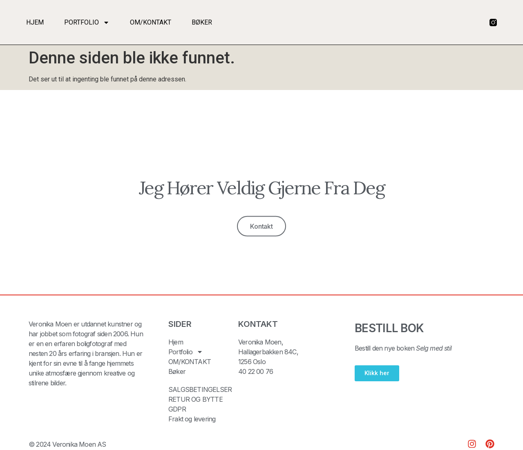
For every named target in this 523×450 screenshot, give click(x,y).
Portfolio (87, 22)
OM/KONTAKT (150, 22)
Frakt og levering (191, 419)
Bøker (202, 22)
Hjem (35, 22)
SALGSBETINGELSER (200, 389)
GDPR (177, 409)
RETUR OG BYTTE (195, 399)
